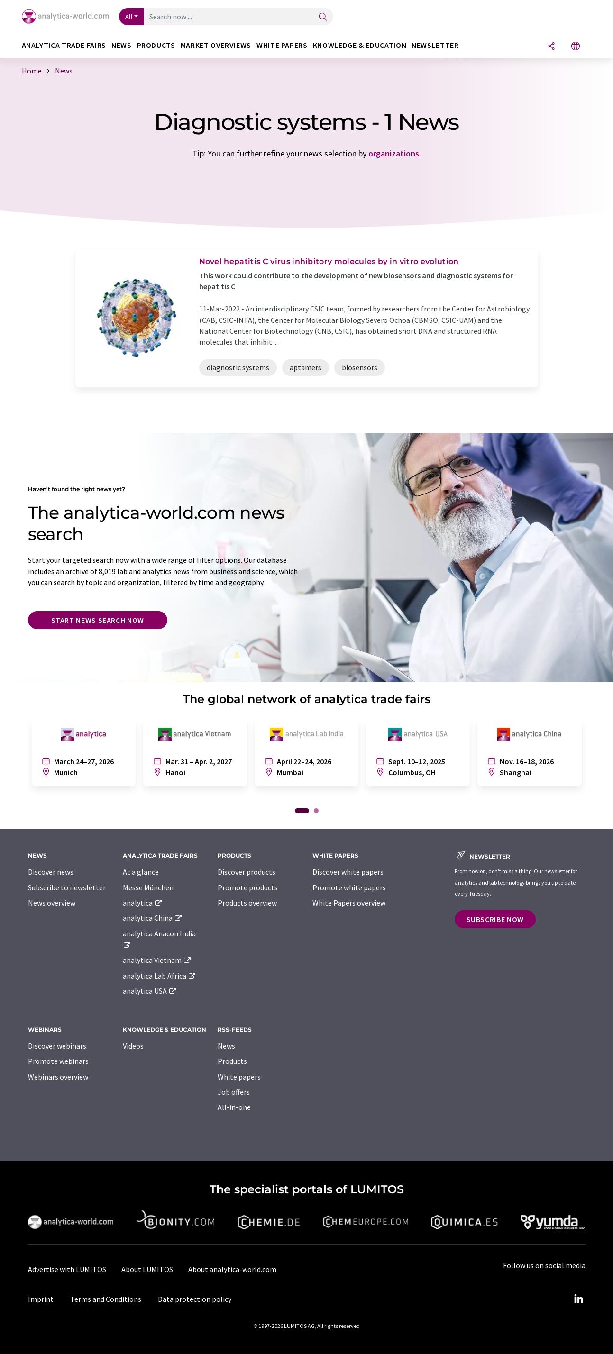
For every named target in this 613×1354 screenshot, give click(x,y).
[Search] (322, 17)
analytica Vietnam (157, 960)
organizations (393, 153)
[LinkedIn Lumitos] (579, 1299)
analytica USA (150, 991)
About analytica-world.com (232, 1269)
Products (232, 1061)
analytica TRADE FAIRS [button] (64, 45)
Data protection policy (194, 1299)
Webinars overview (58, 1076)
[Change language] (575, 46)
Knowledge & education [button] (359, 45)
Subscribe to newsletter (67, 887)
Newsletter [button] (435, 45)
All (129, 16)
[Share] (551, 46)
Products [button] (156, 45)
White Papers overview (348, 902)
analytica (143, 902)
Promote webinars (58, 1061)
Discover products (246, 872)
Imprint (41, 1299)
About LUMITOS (147, 1269)
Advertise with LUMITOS (67, 1269)
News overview (51, 902)
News (226, 1046)
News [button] (121, 45)
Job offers (234, 1092)
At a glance (141, 872)
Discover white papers (348, 872)
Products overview (247, 902)
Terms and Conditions (105, 1299)
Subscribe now (495, 919)
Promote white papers (349, 887)
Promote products (248, 887)
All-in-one (234, 1107)
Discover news (50, 872)
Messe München (148, 887)
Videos (133, 1046)
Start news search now (97, 620)
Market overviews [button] (216, 45)
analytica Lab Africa (160, 975)
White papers (239, 1076)
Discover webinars (57, 1046)
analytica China (153, 918)
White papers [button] (282, 45)
